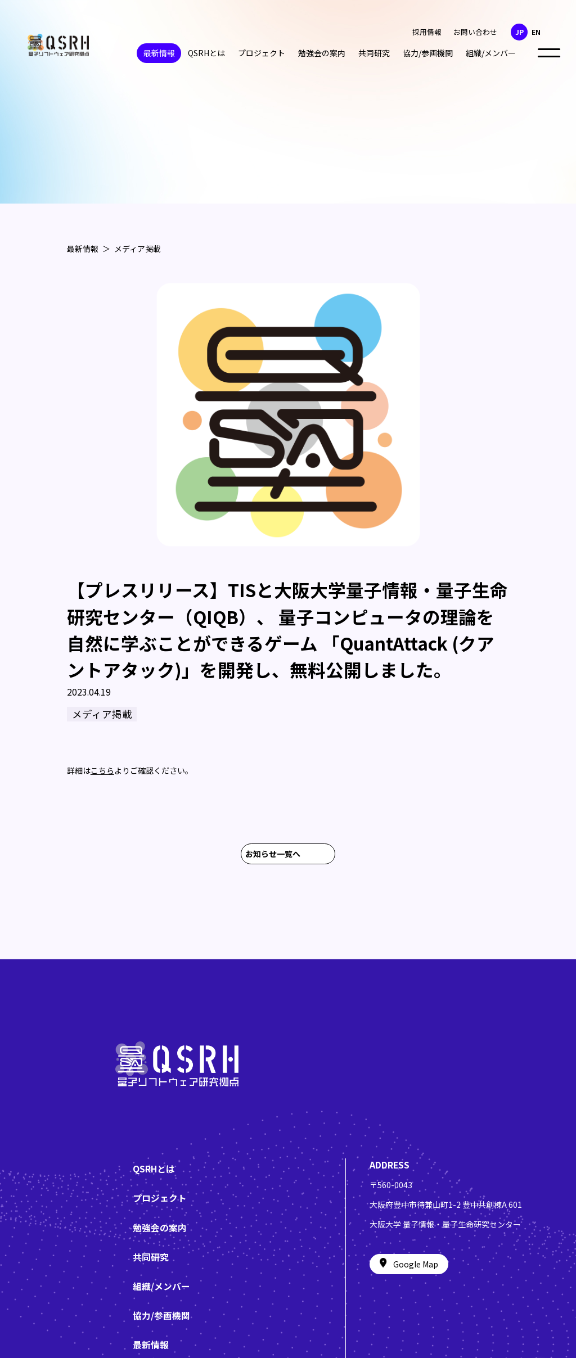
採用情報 (427, 31)
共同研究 (374, 52)
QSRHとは (206, 52)
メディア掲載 (137, 248)
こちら (102, 778)
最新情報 (159, 52)
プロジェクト (261, 52)
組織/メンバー (491, 52)
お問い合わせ (475, 31)
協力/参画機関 (428, 52)
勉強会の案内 (321, 52)
